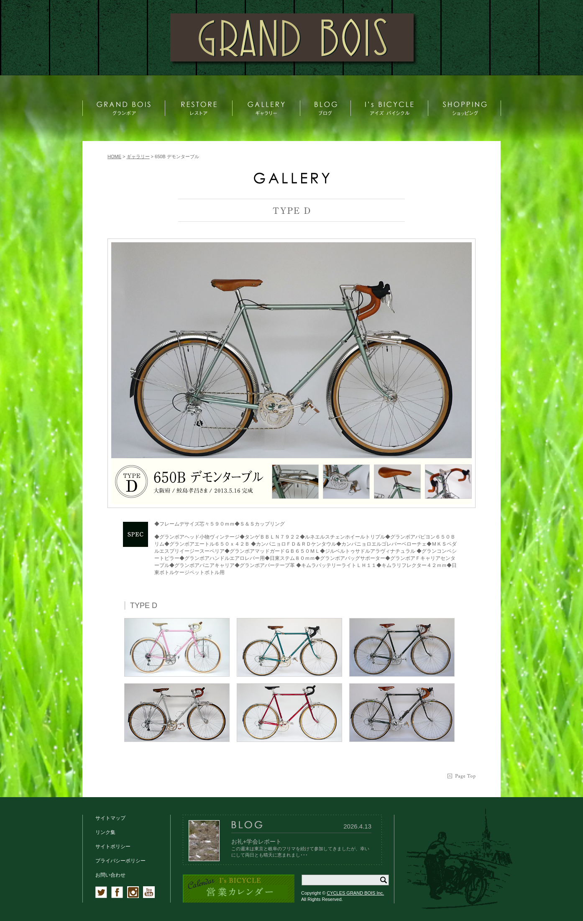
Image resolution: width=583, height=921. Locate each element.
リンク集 (105, 832)
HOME (114, 156)
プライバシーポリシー (120, 861)
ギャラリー (138, 156)
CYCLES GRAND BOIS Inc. (355, 892)
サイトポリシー (112, 846)
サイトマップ (110, 818)
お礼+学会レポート (256, 841)
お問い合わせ (110, 875)
